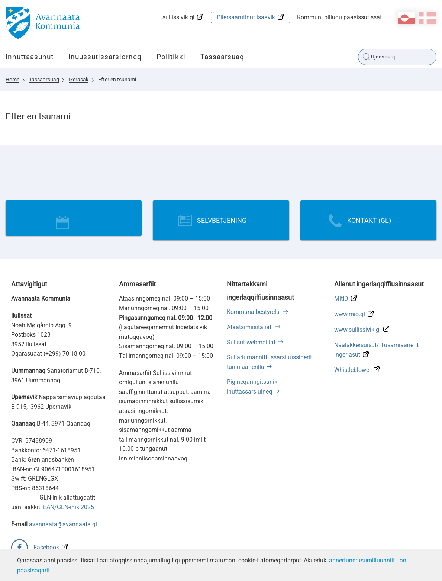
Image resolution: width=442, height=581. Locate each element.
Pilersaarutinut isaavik (246, 17)
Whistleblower (352, 369)
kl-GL (406, 18)
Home (12, 80)
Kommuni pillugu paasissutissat (339, 17)
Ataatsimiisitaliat (250, 327)
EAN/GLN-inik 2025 (68, 507)
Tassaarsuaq (222, 56)
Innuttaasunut (30, 56)
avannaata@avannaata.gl (63, 524)
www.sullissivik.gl (357, 329)
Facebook (46, 547)
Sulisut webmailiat (251, 342)
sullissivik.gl (178, 17)
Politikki (171, 56)
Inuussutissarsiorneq (105, 56)
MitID (341, 298)
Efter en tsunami (117, 80)
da (427, 18)
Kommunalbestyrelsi (254, 311)
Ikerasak (78, 80)
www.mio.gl (349, 314)
